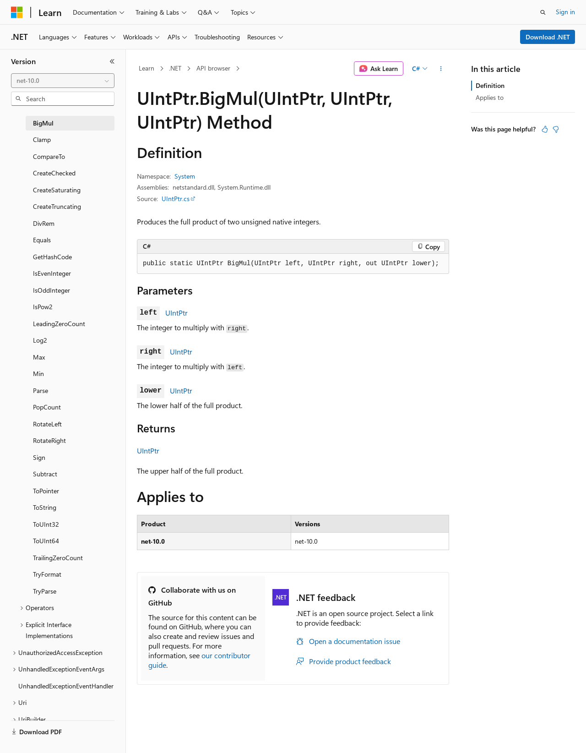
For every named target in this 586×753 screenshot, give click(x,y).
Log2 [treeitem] (40, 340)
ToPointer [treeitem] (46, 490)
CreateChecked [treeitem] (54, 173)
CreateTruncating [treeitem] (57, 206)
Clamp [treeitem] (42, 139)
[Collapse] (112, 61)
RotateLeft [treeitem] (47, 424)
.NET (175, 68)
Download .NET (548, 37)
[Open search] (543, 12)
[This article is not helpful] (555, 129)
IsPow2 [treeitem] (43, 306)
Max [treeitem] (39, 357)
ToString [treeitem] (44, 507)
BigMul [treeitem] (43, 123)
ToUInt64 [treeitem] (46, 540)
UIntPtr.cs (176, 198)
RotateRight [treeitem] (49, 440)
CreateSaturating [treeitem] (57, 190)
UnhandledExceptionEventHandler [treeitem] (66, 686)
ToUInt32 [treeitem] (46, 524)
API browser (213, 68)
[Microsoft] (17, 12)
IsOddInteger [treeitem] (51, 290)
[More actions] (441, 68)
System (184, 176)
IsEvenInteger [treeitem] (52, 273)
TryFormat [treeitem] (47, 574)
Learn (146, 68)
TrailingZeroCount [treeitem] (58, 557)
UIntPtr (176, 312)
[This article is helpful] (544, 129)
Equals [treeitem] (42, 239)
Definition (490, 85)
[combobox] (62, 80)
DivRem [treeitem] (43, 223)
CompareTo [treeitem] (49, 156)
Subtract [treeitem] (45, 473)
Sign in (565, 11)
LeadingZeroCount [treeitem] (59, 323)
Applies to (490, 97)
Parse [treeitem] (40, 390)
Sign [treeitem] (39, 457)
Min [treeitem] (38, 373)
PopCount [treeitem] (47, 407)
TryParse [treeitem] (44, 591)
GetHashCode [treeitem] (52, 256)
